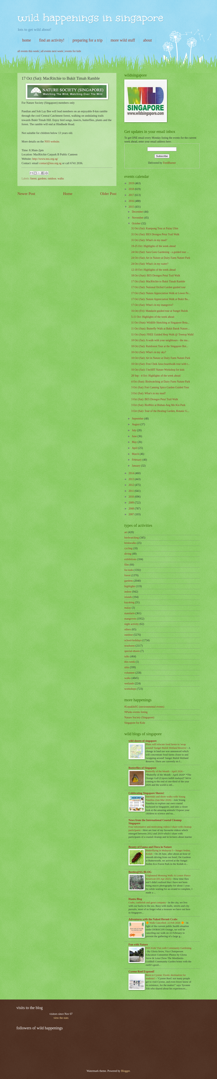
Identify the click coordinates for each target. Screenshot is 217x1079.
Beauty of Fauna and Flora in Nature (150, 847)
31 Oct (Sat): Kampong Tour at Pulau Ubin (154, 228)
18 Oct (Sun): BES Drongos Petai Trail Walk (155, 275)
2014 (131, 473)
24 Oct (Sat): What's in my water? (149, 263)
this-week (129, 661)
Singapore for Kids (134, 722)
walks (61, 178)
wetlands (129, 683)
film (126, 564)
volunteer (129, 672)
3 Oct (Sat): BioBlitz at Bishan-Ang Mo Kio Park (158, 405)
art (125, 532)
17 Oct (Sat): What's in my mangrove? (152, 304)
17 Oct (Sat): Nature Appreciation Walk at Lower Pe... (160, 293)
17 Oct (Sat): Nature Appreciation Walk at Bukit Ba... (160, 299)
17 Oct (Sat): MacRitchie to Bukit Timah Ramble (158, 281)
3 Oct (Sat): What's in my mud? (148, 393)
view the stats (60, 1017)
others (127, 629)
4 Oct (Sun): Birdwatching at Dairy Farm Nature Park (160, 381)
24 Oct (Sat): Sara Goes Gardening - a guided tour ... (160, 252)
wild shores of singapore (142, 740)
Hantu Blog (135, 899)
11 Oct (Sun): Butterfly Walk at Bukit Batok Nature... (160, 328)
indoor (127, 591)
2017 (131, 195)
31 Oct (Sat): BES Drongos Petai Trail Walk (155, 234)
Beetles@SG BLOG (139, 872)
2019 (131, 183)
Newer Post (26, 194)
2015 (131, 206)
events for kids (73, 51)
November (138, 217)
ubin (126, 667)
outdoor (52, 178)
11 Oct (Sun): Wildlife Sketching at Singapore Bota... (160, 322)
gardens (42, 178)
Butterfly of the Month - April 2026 (164, 771)
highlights (129, 586)
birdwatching (131, 537)
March (136, 453)
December (138, 211)
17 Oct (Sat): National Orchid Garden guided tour (158, 287)
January (136, 465)
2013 (131, 479)
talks (126, 656)
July (134, 430)
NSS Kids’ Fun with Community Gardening (168, 947)
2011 (131, 490)
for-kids (128, 570)
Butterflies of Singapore (142, 767)
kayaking (129, 602)
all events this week (28, 51)
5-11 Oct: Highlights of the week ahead (152, 316)
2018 (131, 189)
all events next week (52, 51)
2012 (131, 484)
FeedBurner (169, 162)
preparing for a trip (87, 40)
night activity (131, 624)
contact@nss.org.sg (50, 163)
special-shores (132, 651)
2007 (131, 514)
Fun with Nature (138, 944)
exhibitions (130, 559)
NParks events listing (136, 712)
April (135, 448)
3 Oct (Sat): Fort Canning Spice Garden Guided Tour (160, 387)
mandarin (129, 613)
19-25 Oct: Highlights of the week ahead (153, 246)
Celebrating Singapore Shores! (146, 793)
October (136, 223)
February (137, 459)
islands (128, 597)
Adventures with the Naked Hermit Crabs (152, 919)
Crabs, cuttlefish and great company (147, 902)
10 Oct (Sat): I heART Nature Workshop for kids (157, 369)
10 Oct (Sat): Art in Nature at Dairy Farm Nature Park (160, 357)
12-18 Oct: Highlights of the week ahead (153, 269)
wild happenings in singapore (90, 18)
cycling (128, 548)
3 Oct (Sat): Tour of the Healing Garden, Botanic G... (160, 411)
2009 (131, 502)
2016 (131, 201)
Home (67, 194)
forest (33, 178)
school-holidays (133, 640)
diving (127, 553)
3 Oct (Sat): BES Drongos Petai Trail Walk (154, 399)
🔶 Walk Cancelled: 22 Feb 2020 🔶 (165, 922)
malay (127, 607)
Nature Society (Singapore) (139, 717)
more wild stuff (123, 40)
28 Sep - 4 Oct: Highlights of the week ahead (155, 375)
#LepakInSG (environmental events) (144, 706)
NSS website (52, 141)
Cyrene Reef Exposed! (141, 971)
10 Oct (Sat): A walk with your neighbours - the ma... (160, 340)
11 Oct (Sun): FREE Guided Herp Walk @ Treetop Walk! (162, 334)
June (135, 436)
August (136, 424)
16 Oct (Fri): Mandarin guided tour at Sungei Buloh (159, 310)
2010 (131, 496)
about (147, 40)
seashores (129, 645)
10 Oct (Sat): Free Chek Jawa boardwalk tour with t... (160, 363)
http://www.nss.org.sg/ (45, 158)
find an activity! (51, 40)
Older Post (108, 194)
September (138, 418)
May (135, 442)
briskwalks (130, 542)
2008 (131, 508)
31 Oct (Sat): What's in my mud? (149, 240)
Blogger (125, 1070)
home (26, 40)
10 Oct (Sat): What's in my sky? (148, 352)
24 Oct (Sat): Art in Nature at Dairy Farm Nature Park (160, 257)
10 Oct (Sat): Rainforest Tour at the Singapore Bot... (159, 346)
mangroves (130, 618)
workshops (130, 688)
